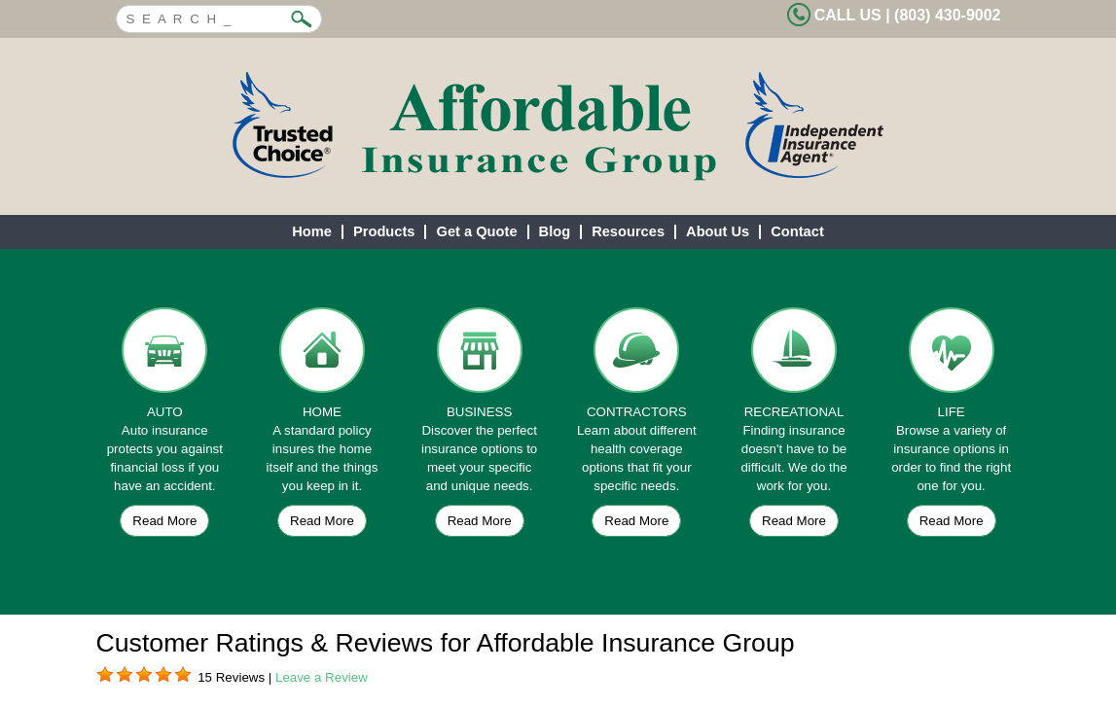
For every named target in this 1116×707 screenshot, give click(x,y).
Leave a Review (321, 677)
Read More (164, 520)
